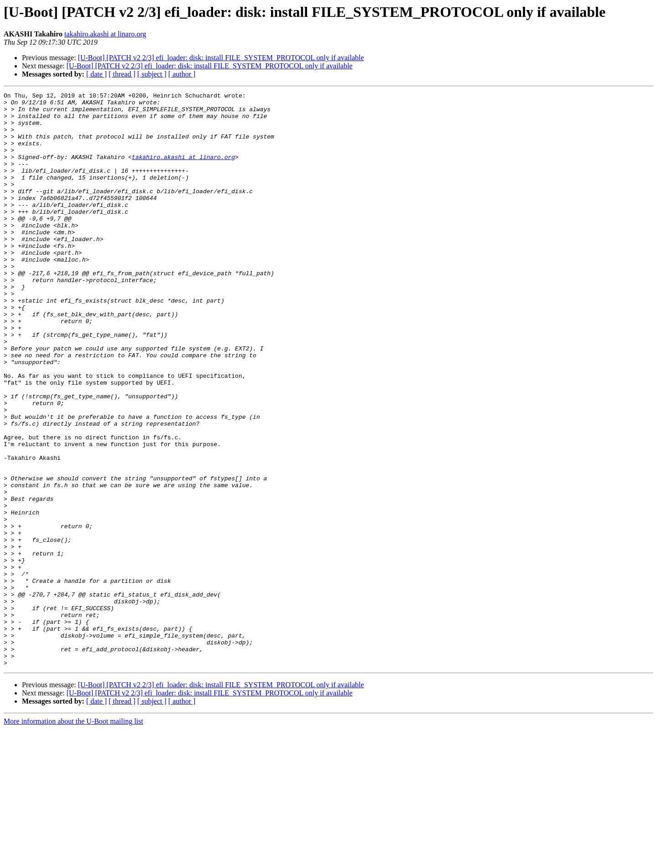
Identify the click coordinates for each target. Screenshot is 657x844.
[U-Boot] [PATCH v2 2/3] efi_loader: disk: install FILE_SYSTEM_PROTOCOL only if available (221, 58)
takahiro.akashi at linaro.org (105, 34)
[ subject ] (152, 74)
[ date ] (96, 74)
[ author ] (182, 74)
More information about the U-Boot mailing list (73, 836)
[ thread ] (122, 74)
